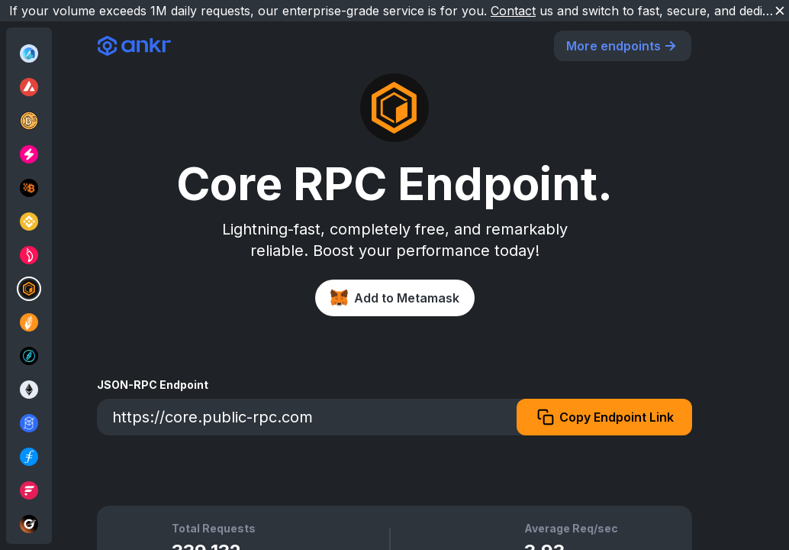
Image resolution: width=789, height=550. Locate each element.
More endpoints (622, 46)
